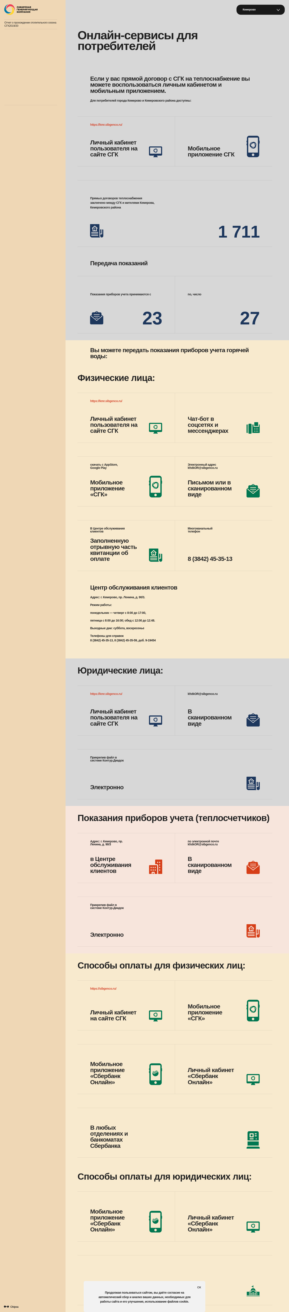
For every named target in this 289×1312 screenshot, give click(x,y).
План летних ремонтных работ (27, 80)
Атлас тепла (16, 40)
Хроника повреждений (22, 52)
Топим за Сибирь (19, 97)
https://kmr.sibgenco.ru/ (106, 124)
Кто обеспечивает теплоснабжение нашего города (29, 60)
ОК (199, 1287)
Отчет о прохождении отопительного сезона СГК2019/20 (30, 24)
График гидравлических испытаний (29, 73)
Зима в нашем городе (22, 46)
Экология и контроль (21, 67)
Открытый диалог (19, 34)
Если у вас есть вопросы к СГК (27, 91)
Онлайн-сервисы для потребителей (30, 86)
